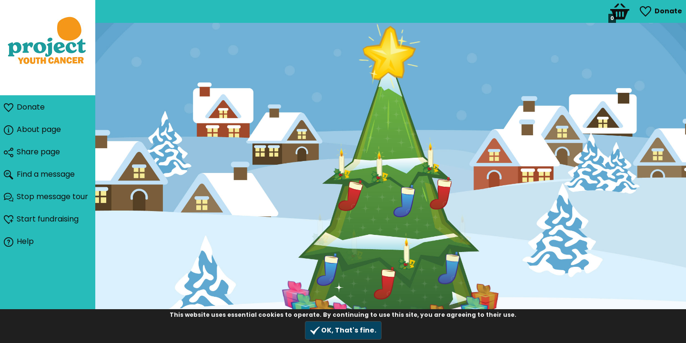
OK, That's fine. (343, 330)
